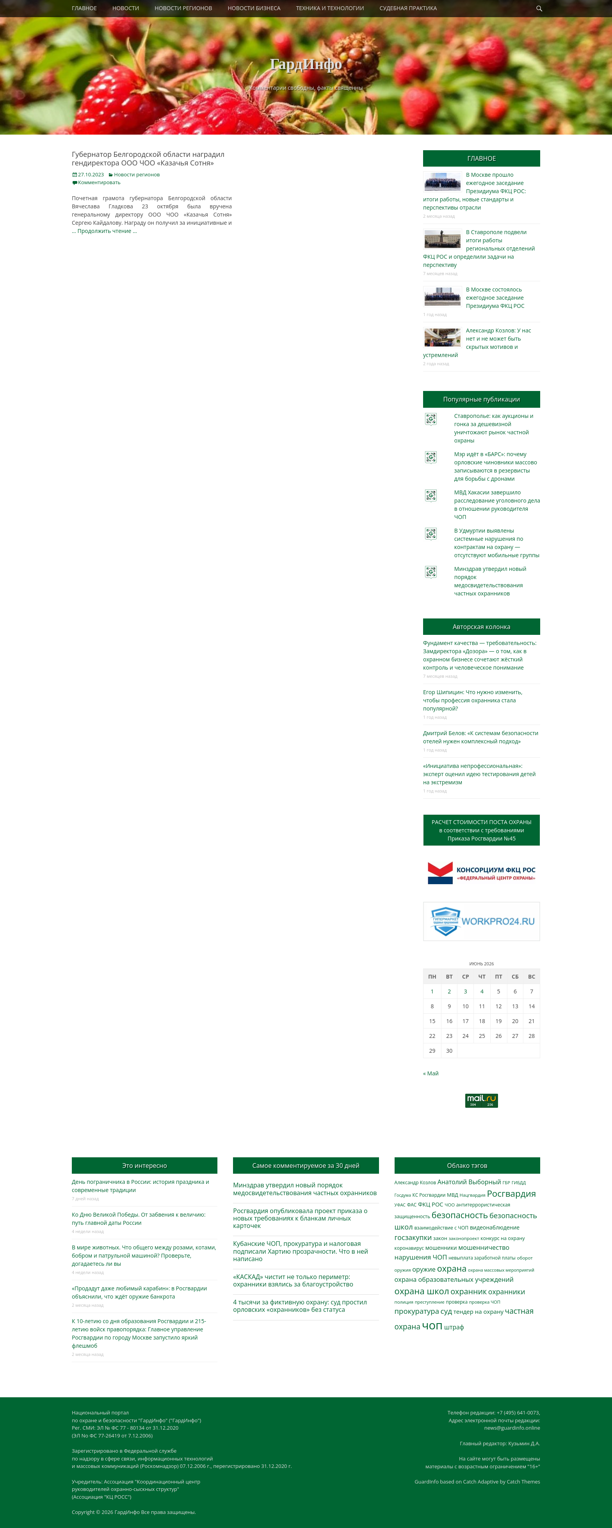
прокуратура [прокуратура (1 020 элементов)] (417, 1311)
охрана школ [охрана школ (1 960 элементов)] (422, 1291)
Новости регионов (137, 174)
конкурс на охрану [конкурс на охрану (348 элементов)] (502, 1238)
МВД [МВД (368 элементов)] (452, 1194)
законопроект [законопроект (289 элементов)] (463, 1238)
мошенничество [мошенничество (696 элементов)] (483, 1247)
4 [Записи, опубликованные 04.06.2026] (482, 991)
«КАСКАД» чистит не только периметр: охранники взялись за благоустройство (293, 1280)
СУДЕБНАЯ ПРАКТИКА (408, 8)
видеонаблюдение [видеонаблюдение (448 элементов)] (494, 1227)
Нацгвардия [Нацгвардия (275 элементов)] (473, 1195)
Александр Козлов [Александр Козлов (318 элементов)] (415, 1182)
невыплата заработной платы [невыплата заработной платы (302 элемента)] (482, 1257)
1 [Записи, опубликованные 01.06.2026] (432, 991)
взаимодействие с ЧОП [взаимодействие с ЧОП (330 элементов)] (442, 1227)
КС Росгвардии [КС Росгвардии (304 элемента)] (428, 1195)
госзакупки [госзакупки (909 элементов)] (413, 1237)
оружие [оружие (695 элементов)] (424, 1269)
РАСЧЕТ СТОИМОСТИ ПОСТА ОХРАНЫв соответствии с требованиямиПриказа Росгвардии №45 (482, 830)
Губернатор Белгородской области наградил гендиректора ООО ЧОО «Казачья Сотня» (148, 158)
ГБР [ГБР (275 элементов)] (506, 1182)
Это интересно (144, 1165)
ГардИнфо (306, 64)
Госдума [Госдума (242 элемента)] (403, 1195)
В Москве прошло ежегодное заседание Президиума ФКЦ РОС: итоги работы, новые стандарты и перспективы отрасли (474, 191)
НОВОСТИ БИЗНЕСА (254, 8)
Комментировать (99, 182)
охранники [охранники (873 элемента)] (506, 1291)
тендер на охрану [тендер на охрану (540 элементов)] (478, 1311)
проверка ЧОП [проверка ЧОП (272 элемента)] (484, 1302)
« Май (431, 1073)
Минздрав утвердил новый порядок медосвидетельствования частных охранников (305, 1189)
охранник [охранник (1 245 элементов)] (468, 1291)
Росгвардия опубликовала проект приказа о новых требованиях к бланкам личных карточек (300, 1218)
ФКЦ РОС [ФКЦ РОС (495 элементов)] (430, 1204)
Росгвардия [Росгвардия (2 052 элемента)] (511, 1193)
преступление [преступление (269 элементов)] (430, 1302)
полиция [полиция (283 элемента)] (404, 1302)
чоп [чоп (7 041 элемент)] (432, 1325)
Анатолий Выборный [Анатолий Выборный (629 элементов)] (469, 1182)
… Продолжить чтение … (104, 231)
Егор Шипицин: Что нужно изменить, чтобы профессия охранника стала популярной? (473, 700)
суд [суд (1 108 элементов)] (446, 1311)
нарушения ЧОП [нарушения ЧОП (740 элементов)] (421, 1257)
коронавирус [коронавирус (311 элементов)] (409, 1248)
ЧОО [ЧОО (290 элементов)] (450, 1205)
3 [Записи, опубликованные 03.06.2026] (465, 991)
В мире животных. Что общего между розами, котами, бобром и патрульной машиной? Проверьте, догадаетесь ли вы (144, 1255)
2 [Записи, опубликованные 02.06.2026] (449, 991)
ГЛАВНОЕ (84, 8)
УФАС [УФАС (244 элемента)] (400, 1205)
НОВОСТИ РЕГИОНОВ (183, 8)
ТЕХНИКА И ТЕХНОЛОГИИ (330, 8)
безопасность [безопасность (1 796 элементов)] (460, 1215)
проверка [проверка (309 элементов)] (457, 1302)
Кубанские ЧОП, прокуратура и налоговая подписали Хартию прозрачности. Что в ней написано (300, 1251)
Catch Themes (523, 1481)
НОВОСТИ (125, 8)
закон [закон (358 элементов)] (440, 1238)
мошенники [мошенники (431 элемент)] (441, 1247)
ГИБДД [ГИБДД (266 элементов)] (519, 1182)
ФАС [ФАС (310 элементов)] (412, 1204)
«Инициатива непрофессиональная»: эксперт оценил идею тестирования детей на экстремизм (479, 774)
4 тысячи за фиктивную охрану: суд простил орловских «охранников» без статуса (300, 1306)
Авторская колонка (482, 626)
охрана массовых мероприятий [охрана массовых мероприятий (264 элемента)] (501, 1270)
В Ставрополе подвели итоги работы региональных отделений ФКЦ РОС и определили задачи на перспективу (479, 248)
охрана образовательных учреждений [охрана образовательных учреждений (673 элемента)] (454, 1279)
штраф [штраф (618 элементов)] (454, 1327)
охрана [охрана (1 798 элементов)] (452, 1268)
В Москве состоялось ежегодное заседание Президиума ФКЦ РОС (495, 297)
